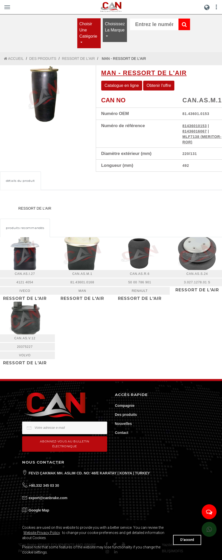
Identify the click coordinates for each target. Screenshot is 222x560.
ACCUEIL (14, 58)
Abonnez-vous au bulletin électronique (64, 444)
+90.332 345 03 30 (44, 485)
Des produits (126, 415)
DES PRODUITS (42, 58)
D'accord (187, 540)
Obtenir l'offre (159, 85)
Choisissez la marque (115, 27)
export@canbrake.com (48, 498)
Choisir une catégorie (88, 30)
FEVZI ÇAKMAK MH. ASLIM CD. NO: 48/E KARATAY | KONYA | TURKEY (89, 473)
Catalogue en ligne (122, 85)
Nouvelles (123, 424)
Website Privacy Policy (41, 533)
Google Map (39, 510)
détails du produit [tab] (20, 181)
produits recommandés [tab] (25, 228)
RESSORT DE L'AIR (78, 58)
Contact (121, 433)
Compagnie (124, 405)
